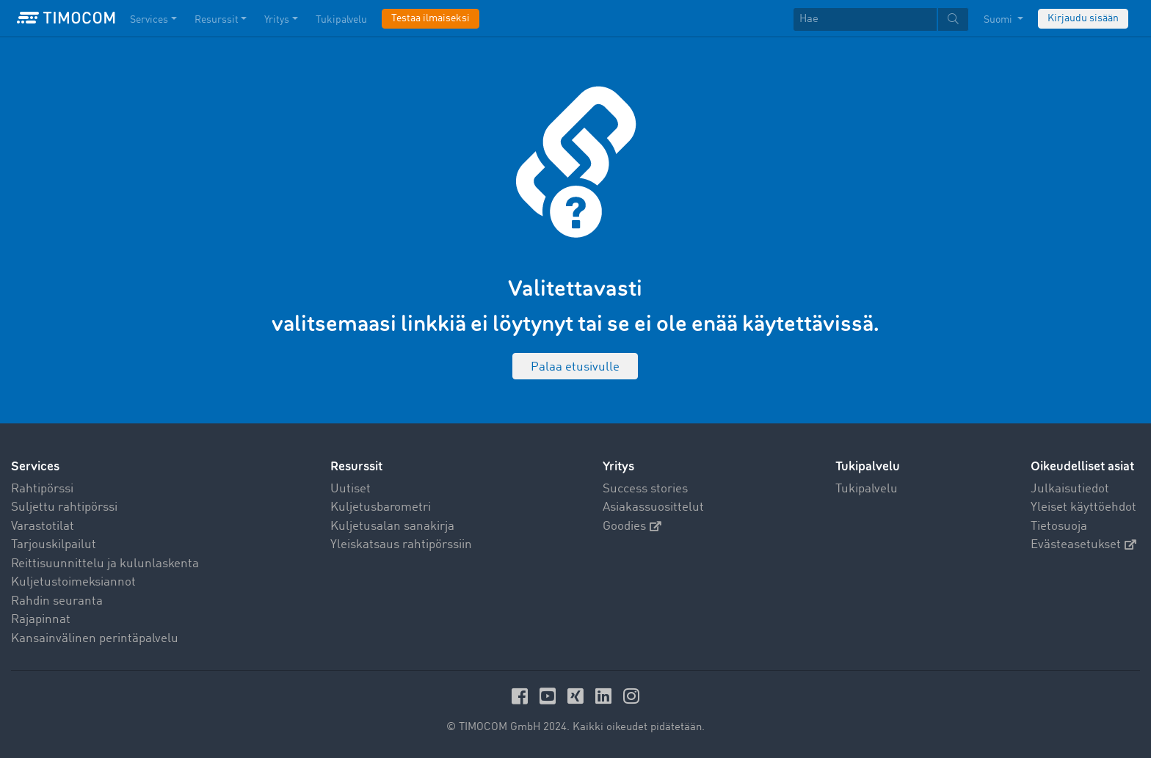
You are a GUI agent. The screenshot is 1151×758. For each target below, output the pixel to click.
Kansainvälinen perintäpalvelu (94, 639)
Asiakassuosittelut (653, 507)
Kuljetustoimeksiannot (73, 582)
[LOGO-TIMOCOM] (66, 18)
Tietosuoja (1059, 526)
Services (35, 466)
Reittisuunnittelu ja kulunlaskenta (105, 564)
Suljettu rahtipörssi (64, 507)
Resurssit (356, 466)
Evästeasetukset (1083, 545)
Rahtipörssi (42, 489)
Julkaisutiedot (1070, 489)
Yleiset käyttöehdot (1083, 507)
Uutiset (350, 489)
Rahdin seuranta (57, 601)
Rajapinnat (40, 619)
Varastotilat (42, 526)
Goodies (632, 526)
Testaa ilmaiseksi (430, 18)
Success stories (645, 489)
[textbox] (881, 19)
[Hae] (865, 19)
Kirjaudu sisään (1083, 18)
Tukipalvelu (866, 489)
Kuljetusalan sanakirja (392, 526)
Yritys (618, 466)
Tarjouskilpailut (53, 545)
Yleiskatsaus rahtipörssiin (401, 545)
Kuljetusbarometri (380, 507)
